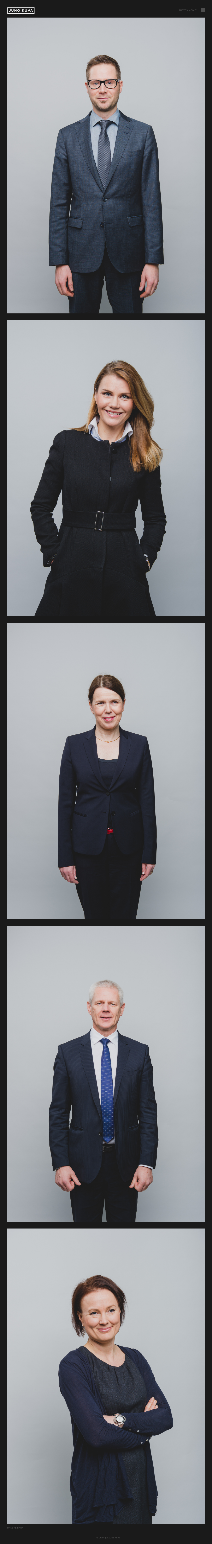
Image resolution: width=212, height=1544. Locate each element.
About (192, 10)
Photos (183, 10)
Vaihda (203, 10)
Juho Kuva (21, 10)
